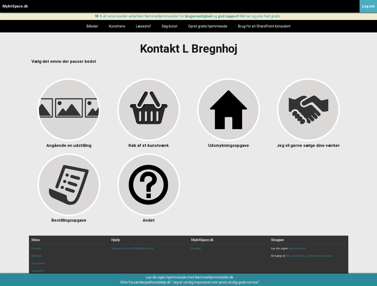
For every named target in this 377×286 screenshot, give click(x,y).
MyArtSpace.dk (15, 6)
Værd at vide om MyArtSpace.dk (132, 248)
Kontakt (196, 248)
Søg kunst (169, 26)
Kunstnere (117, 26)
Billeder (92, 26)
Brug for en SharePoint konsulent (264, 26)
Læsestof (143, 26)
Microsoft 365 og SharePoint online (309, 256)
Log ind (368, 6)
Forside (36, 248)
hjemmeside (297, 248)
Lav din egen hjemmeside (166, 277)
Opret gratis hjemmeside (207, 26)
